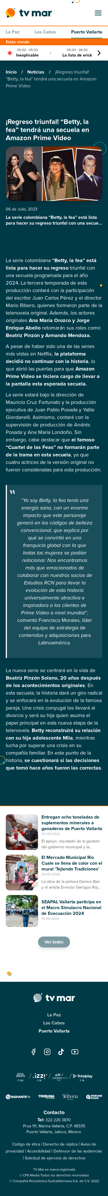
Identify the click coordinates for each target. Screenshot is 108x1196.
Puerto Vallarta (86, 32)
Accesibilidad (38, 1151)
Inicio (12, 72)
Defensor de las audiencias (78, 1151)
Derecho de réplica (60, 1144)
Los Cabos (45, 32)
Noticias (36, 72)
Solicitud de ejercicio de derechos (55, 1158)
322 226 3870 (58, 1120)
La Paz (13, 32)
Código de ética (26, 1144)
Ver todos (54, 942)
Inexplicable (27, 55)
